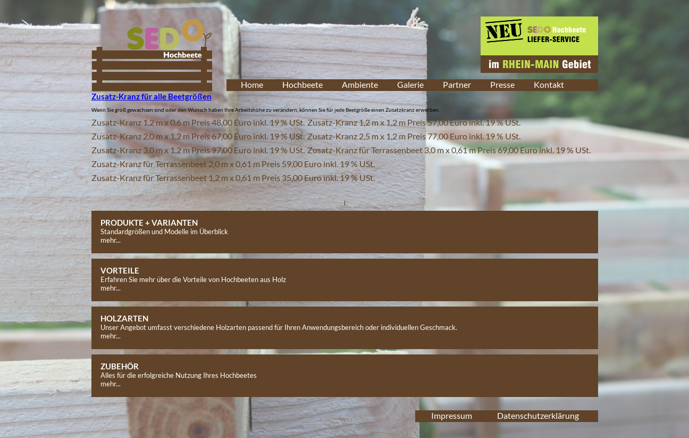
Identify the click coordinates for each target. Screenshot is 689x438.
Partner (457, 84)
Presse (502, 84)
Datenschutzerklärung (538, 415)
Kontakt (549, 84)
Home (252, 84)
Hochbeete (302, 84)
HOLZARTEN (124, 318)
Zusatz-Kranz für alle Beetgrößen (151, 96)
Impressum (451, 415)
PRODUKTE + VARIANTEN (149, 222)
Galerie (410, 84)
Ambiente (360, 84)
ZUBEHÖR (119, 366)
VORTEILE (119, 270)
